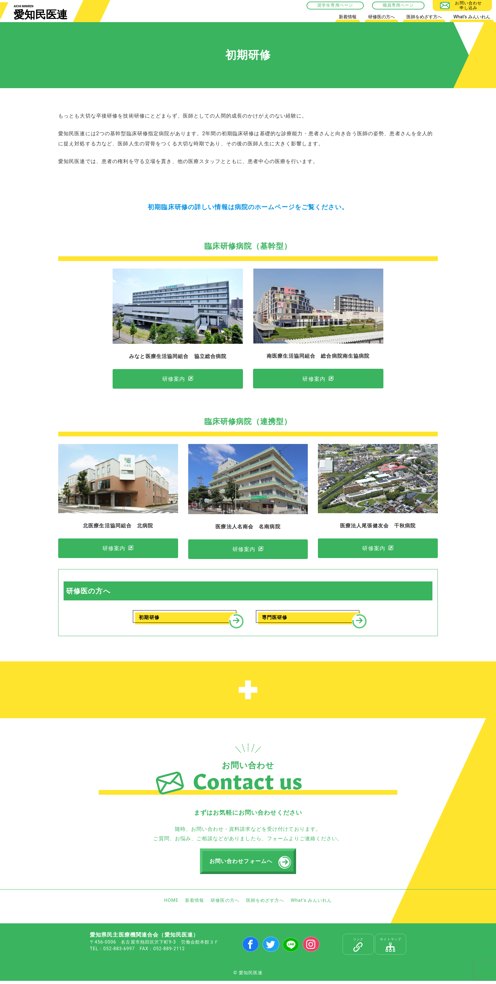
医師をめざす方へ (424, 17)
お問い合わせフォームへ (241, 864)
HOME (324, 18)
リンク (358, 948)
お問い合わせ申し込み (468, 5)
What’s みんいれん (471, 17)
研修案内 (173, 379)
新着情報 (347, 17)
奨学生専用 (328, 5)
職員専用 (391, 5)
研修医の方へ (381, 17)
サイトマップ (390, 948)
